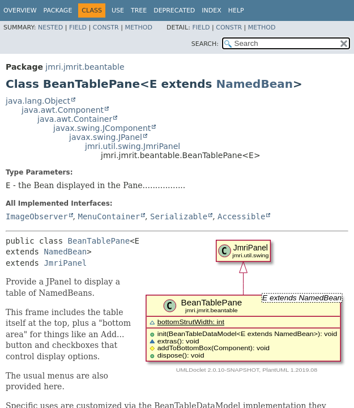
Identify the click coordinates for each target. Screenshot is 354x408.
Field (78, 27)
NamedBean (254, 84)
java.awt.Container (74, 119)
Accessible (241, 216)
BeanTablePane (99, 240)
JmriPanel (65, 262)
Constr (106, 27)
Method (138, 27)
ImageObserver (37, 216)
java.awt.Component (63, 109)
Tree (139, 10)
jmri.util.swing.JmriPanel (132, 146)
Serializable (178, 216)
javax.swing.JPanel (105, 137)
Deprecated (174, 10)
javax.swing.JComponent (102, 128)
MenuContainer (109, 216)
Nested (50, 27)
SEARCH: (205, 44)
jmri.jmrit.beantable (84, 66)
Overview (20, 10)
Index (211, 10)
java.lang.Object (38, 100)
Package (58, 10)
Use (118, 10)
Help (236, 10)
